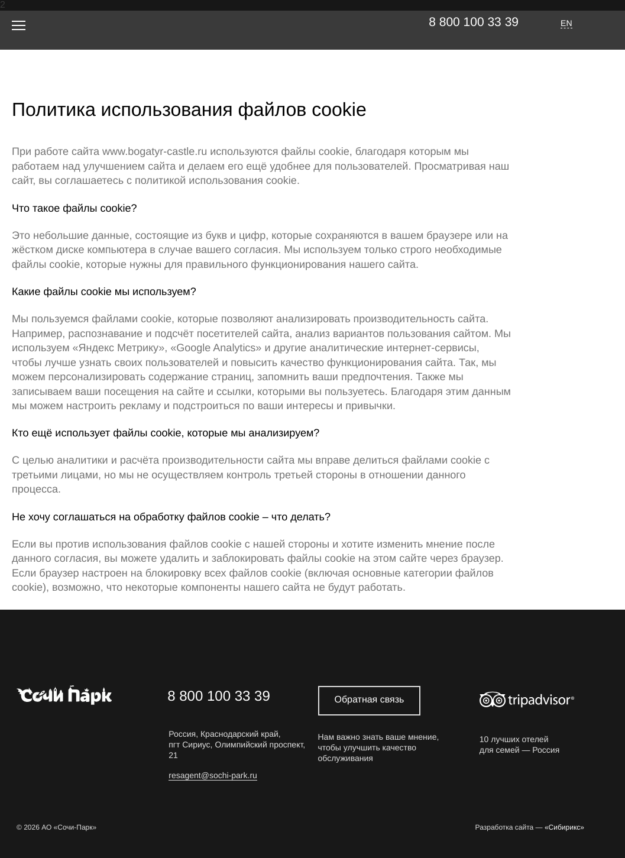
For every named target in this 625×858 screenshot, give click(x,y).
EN (566, 23)
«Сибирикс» (564, 827)
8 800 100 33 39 (474, 22)
